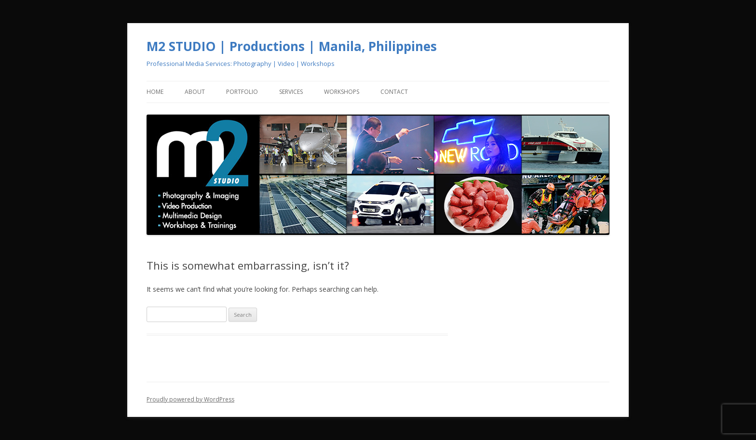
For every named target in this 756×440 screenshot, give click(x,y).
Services (291, 92)
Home (155, 92)
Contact (394, 92)
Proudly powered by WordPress (190, 399)
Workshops (341, 92)
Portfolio (242, 92)
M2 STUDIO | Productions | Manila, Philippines (292, 46)
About (195, 92)
